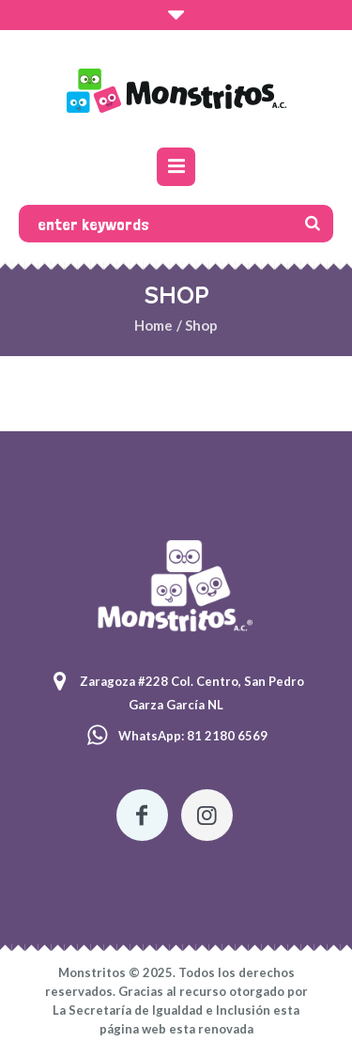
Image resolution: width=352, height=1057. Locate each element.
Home (153, 325)
